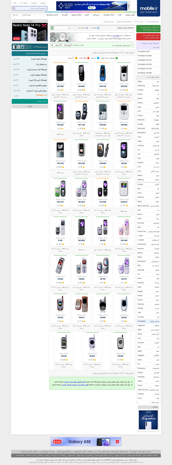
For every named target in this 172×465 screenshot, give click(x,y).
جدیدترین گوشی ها (144, 451)
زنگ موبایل (71, 455)
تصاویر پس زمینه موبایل (84, 455)
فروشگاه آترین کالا (40, 80)
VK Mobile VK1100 (145, 69)
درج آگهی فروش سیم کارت (30, 451)
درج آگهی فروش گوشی (64, 451)
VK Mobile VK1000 (145, 56)
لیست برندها (139, 21)
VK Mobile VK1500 (145, 73)
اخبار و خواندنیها (52, 15)
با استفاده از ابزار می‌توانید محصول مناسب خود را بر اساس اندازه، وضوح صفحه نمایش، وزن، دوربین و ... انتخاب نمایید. (108, 37)
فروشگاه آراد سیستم (39, 69)
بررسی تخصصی (92, 451)
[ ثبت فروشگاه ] (41, 95)
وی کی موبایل (108, 21)
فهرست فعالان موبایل (150, 455)
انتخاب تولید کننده (153, 77)
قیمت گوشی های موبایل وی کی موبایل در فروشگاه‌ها (150, 28)
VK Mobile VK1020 (145, 64)
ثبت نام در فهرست (120, 455)
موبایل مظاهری (41, 85)
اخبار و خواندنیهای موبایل (103, 455)
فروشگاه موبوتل (41, 75)
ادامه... (15, 96)
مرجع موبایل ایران (153, 21)
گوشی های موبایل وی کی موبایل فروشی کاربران (150, 36)
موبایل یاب (133, 451)
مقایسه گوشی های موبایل (119, 451)
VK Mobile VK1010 (145, 60)
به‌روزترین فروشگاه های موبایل (36, 53)
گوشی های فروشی (79, 451)
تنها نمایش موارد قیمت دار (122, 45)
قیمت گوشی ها (104, 451)
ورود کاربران (26, 15)
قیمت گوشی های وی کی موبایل (74, 382)
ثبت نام (15, 15)
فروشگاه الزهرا (41, 59)
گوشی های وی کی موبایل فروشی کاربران (75, 385)
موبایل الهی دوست (40, 91)
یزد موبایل (43, 64)
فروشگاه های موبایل (134, 455)
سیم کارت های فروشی (47, 451)
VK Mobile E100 (143, 51)
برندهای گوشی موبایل (124, 21)
